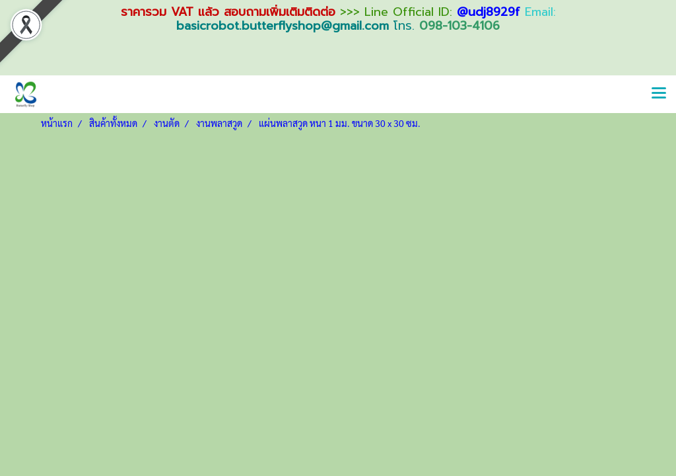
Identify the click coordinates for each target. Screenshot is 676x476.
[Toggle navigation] (658, 93)
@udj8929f (488, 12)
